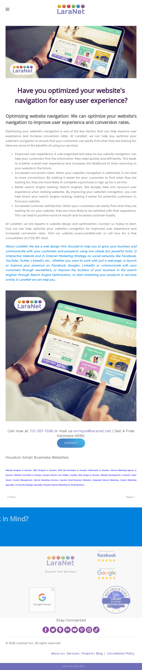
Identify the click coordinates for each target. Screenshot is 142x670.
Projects (87, 653)
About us (57, 653)
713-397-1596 (41, 431)
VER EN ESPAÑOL (73, 666)
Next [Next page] (130, 497)
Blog (99, 653)
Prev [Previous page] (11, 497)
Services (73, 653)
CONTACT (71, 443)
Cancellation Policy (120, 653)
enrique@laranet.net (92, 431)
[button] (7, 9)
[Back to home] (71, 9)
